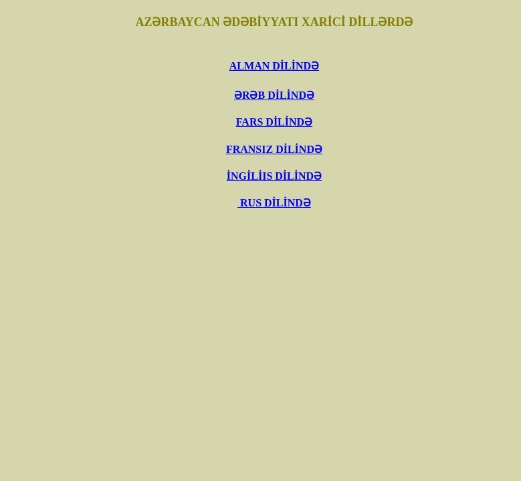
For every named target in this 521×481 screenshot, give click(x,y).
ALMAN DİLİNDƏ (274, 65)
